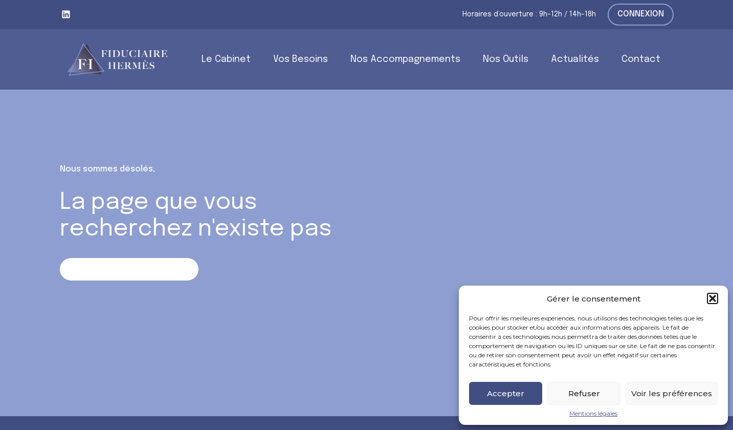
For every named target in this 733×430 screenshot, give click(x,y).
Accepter (505, 393)
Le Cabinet (226, 59)
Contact (640, 59)
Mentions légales (593, 413)
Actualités (575, 59)
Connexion (640, 14)
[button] (712, 298)
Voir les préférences (671, 393)
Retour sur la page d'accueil (129, 269)
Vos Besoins (300, 59)
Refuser (584, 393)
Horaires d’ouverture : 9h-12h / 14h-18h (529, 14)
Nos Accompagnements (405, 59)
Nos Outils (505, 59)
